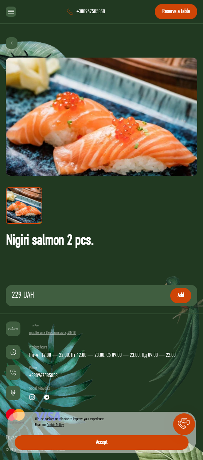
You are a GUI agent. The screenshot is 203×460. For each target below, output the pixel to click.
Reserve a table (176, 12)
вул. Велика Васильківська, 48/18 (52, 333)
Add (180, 296)
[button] (184, 424)
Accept (102, 442)
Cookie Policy (55, 425)
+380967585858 (43, 376)
